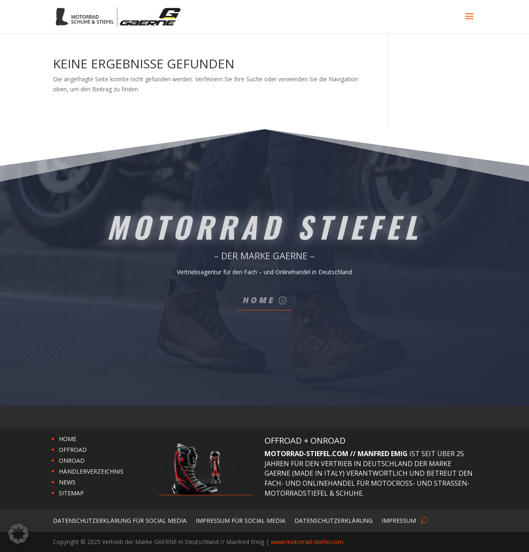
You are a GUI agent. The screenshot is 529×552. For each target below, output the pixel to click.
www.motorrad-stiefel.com (307, 542)
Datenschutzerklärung (334, 520)
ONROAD (72, 460)
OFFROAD (73, 450)
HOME (67, 439)
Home (259, 300)
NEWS (67, 482)
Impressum (399, 520)
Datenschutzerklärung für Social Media (119, 520)
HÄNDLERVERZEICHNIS (91, 471)
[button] (18, 533)
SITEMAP (71, 493)
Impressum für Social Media (240, 520)
